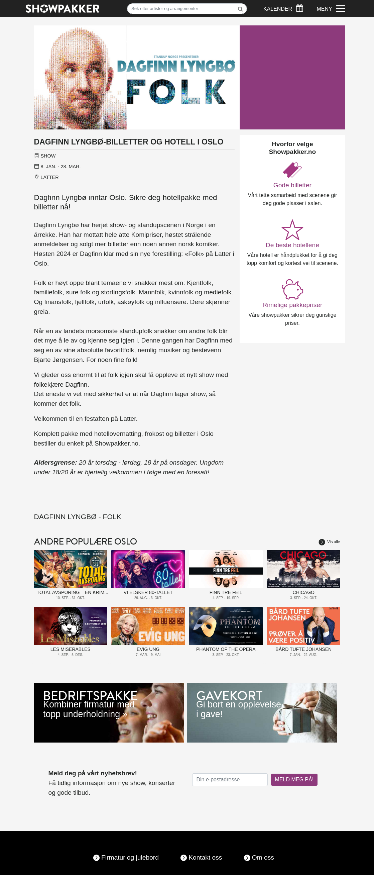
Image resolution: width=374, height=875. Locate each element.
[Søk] (187, 8)
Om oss (263, 857)
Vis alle (329, 542)
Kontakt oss (205, 857)
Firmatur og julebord (130, 857)
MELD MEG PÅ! (294, 779)
